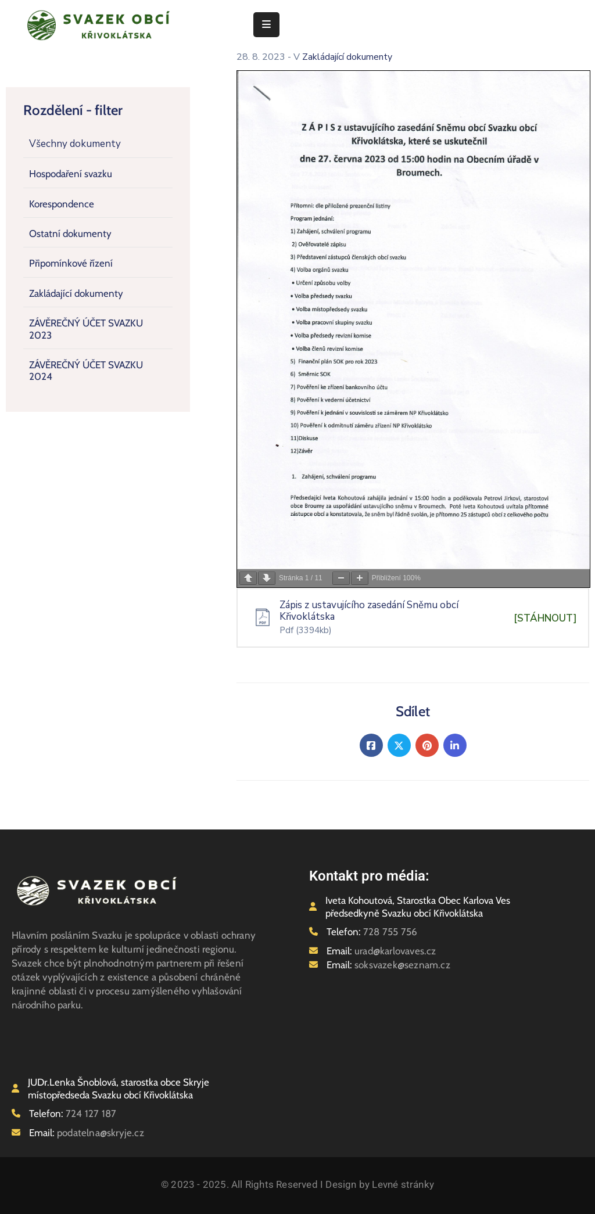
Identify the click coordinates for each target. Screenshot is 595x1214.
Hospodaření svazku (70, 173)
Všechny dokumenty (75, 143)
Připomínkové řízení (71, 263)
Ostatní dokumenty (70, 233)
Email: (381, 951)
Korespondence (61, 204)
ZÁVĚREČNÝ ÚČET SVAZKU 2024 (86, 370)
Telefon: (372, 932)
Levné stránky (403, 1184)
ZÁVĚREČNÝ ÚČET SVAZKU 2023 (86, 328)
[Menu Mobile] (266, 24)
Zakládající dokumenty (76, 293)
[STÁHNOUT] (545, 618)
